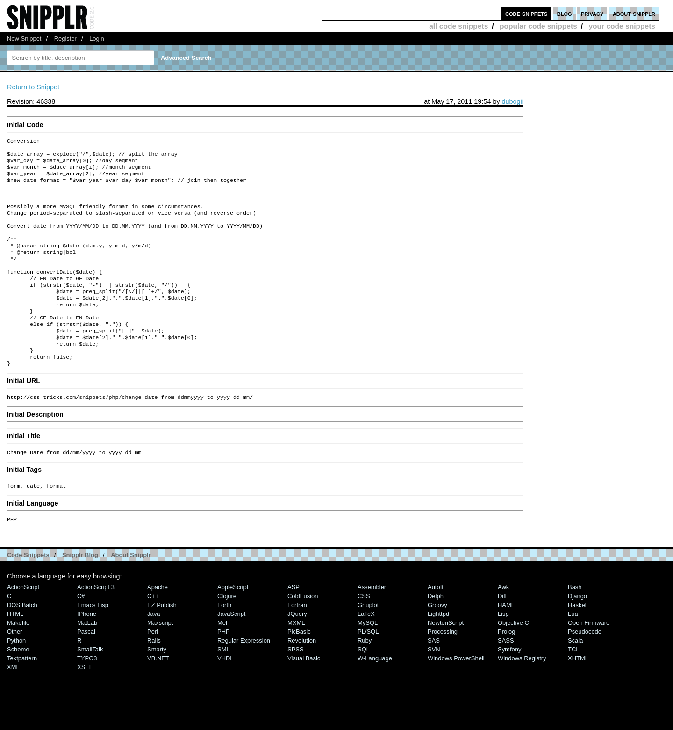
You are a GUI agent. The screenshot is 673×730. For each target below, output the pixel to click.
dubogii (512, 101)
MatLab (87, 659)
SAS (434, 676)
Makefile (18, 659)
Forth (224, 641)
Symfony (509, 685)
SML (223, 685)
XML (13, 703)
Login (96, 38)
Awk (503, 623)
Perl (152, 668)
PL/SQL (368, 668)
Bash (575, 623)
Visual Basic (303, 694)
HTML (15, 650)
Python (16, 676)
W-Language (375, 694)
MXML (296, 659)
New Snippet (24, 38)
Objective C (513, 659)
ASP (293, 623)
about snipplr (634, 13)
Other (14, 668)
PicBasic (299, 668)
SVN (434, 685)
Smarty (156, 685)
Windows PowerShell (456, 694)
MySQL (368, 659)
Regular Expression (243, 676)
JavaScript (231, 650)
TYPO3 (87, 694)
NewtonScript (446, 659)
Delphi (436, 632)
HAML (506, 641)
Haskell (577, 641)
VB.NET (158, 694)
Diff (502, 632)
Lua (573, 650)
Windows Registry (522, 694)
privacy (592, 13)
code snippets (526, 13)
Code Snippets (28, 591)
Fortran (297, 641)
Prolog (506, 668)
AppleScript (232, 623)
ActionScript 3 (96, 623)
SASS (506, 676)
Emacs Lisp (92, 641)
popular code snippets (538, 26)
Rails (154, 676)
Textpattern (22, 694)
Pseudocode (584, 668)
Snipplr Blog (80, 591)
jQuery (297, 650)
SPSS (295, 685)
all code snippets (458, 26)
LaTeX (366, 650)
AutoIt (436, 623)
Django (577, 632)
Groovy (437, 641)
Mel (222, 659)
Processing (443, 668)
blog (564, 13)
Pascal (86, 668)
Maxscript (160, 659)
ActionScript (23, 623)
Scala (575, 676)
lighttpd (438, 650)
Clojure (226, 632)
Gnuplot (368, 641)
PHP (223, 668)
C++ (152, 632)
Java (153, 650)
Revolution (301, 676)
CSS (364, 632)
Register (65, 38)
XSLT (84, 703)
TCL (573, 685)
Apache (157, 623)
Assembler (372, 623)
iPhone (86, 650)
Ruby (365, 676)
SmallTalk (90, 685)
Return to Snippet (33, 87)
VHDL (225, 694)
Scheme (18, 685)
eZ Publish (162, 641)
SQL (364, 685)
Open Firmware (588, 659)
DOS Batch (22, 641)
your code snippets (621, 26)
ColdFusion (302, 632)
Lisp (503, 650)
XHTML (578, 694)
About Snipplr (131, 591)
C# (81, 632)
